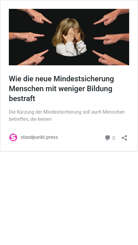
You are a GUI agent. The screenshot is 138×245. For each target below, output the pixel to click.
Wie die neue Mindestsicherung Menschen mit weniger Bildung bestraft (61, 88)
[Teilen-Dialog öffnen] (124, 135)
